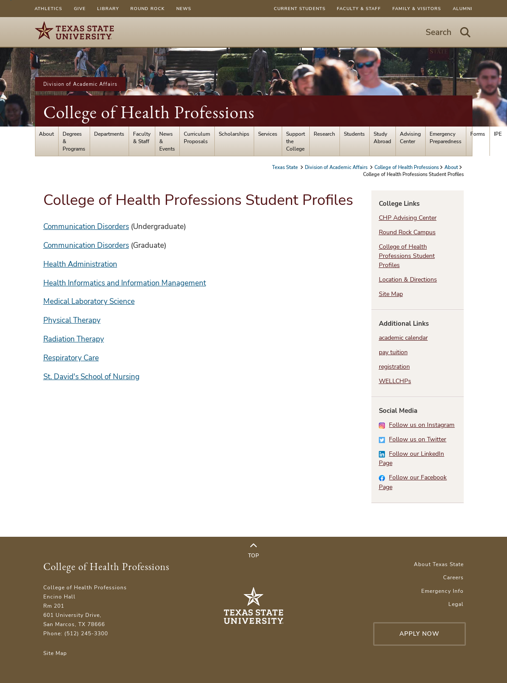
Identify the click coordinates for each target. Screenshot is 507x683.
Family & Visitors (416, 8)
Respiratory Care (71, 358)
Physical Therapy (72, 320)
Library (108, 8)
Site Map (391, 294)
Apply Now (419, 634)
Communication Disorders (86, 227)
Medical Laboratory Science (89, 301)
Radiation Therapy (73, 339)
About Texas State (439, 564)
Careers (453, 577)
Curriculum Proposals (197, 137)
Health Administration (80, 264)
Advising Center (410, 137)
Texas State (285, 167)
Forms (477, 133)
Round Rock (147, 8)
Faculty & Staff (359, 8)
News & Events (167, 141)
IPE (498, 133)
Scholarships (234, 133)
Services (267, 133)
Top (253, 550)
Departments (109, 133)
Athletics (48, 8)
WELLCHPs (395, 381)
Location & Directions (408, 279)
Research (324, 133)
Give (80, 8)
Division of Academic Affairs (80, 84)
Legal (456, 604)
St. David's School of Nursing (91, 377)
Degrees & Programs (74, 141)
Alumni (462, 8)
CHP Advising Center (408, 218)
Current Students (299, 8)
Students (354, 133)
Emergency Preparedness (446, 137)
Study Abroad (382, 137)
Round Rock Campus (407, 232)
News (183, 8)
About (46, 133)
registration (394, 367)
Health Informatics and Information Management (124, 283)
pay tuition (393, 352)
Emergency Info (442, 591)
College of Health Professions (149, 112)
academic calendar (403, 338)
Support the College (295, 141)
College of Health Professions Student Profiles (407, 256)
